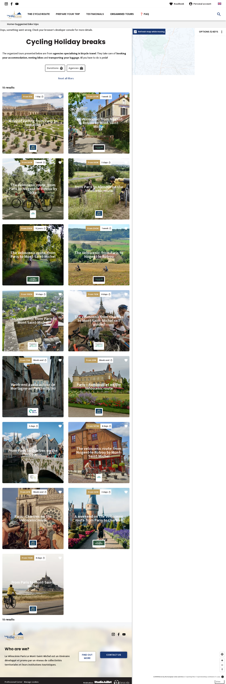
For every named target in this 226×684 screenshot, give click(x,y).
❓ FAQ (144, 14)
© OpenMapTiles (190, 677)
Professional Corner (13, 682)
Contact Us (113, 654)
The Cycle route (38, 14)
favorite (60, 97)
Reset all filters (66, 78)
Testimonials (95, 14)
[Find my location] (222, 654)
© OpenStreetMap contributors (205, 677)
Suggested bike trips (27, 24)
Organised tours (122, 14)
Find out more (87, 656)
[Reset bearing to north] (222, 669)
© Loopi (217, 677)
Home (10, 24)
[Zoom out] (222, 665)
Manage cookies (31, 682)
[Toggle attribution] (222, 677)
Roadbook (179, 4)
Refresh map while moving (151, 31)
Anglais (219, 4)
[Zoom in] (222, 660)
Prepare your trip (68, 14)
